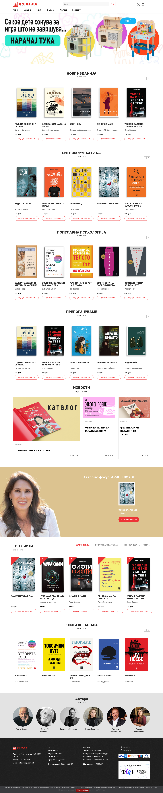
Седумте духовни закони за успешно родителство (26, 285)
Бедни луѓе (131, 362)
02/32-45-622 (26, 760)
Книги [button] (16, 10)
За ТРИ (51, 747)
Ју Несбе (128, 682)
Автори (63, 10)
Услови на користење (92, 750)
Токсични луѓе (48, 676)
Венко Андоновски (50, 130)
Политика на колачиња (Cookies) (96, 760)
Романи (146, 545)
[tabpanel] (81, 38)
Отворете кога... (22, 676)
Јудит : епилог (23, 203)
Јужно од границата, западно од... (52, 597)
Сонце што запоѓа (105, 676)
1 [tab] (156, 16)
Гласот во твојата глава (53, 204)
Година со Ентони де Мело (25, 125)
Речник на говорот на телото (81, 284)
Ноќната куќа (130, 676)
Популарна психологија (106, 545)
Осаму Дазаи (103, 682)
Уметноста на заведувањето (106, 284)
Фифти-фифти (77, 596)
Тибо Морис (130, 209)
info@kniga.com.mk (26, 763)
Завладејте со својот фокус (133, 204)
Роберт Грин (103, 289)
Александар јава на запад (54, 125)
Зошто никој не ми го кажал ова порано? (53, 285)
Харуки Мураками (48, 602)
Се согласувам (82, 790)
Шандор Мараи (21, 209)
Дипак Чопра (20, 289)
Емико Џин (74, 368)
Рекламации (53, 757)
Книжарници (53, 750)
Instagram (127, 750)
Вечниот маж (105, 124)
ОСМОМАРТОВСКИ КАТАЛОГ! (32, 450)
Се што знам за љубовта (107, 597)
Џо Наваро (74, 289)
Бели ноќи (76, 124)
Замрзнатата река (108, 203)
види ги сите (81, 77)
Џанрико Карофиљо (106, 368)
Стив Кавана (130, 130)
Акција (27, 10)
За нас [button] (50, 10)
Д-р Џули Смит (49, 289)
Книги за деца (130, 545)
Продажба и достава (56, 760)
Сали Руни (74, 209)
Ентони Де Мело (22, 130)
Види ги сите (18, 550)
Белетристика (82, 545)
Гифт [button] (38, 10)
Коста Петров (48, 209)
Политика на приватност (93, 757)
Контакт (76, 10)
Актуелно (18, 444)
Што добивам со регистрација (95, 754)
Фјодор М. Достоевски (80, 130)
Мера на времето (107, 362)
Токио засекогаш (80, 362)
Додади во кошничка (26, 139)
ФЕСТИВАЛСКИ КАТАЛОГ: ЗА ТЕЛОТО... (129, 431)
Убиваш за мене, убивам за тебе (134, 125)
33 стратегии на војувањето (133, 284)
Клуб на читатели (55, 754)
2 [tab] (159, 16)
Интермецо (76, 203)
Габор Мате (75, 682)
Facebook (126, 748)
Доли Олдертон (105, 602)
